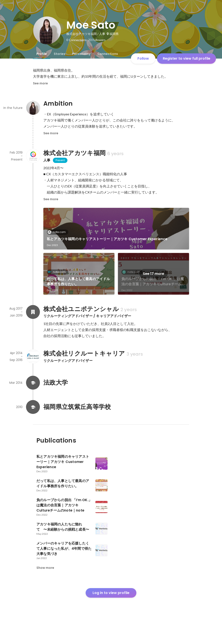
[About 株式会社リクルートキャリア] (33, 356)
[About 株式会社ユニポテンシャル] (33, 312)
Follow (143, 58)
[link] (116, 228)
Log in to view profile (111, 592)
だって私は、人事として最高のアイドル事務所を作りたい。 (78, 281)
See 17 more (153, 273)
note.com (58, 232)
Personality (81, 54)
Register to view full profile (186, 58)
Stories (59, 54)
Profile (41, 54)
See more (40, 83)
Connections (107, 54)
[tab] (41, 54)
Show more (45, 568)
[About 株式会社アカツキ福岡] (33, 156)
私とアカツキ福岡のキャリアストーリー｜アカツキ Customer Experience (107, 238)
